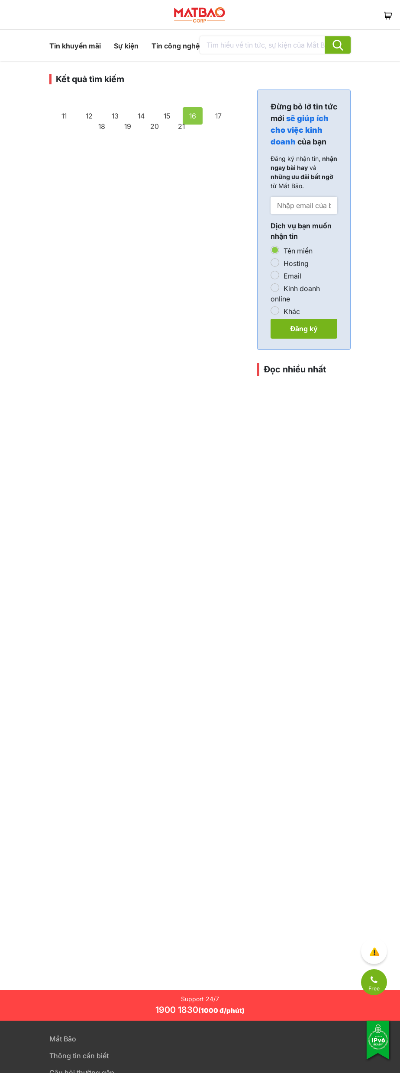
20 (154, 126)
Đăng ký (304, 328)
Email (292, 276)
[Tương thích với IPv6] (378, 1046)
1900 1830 (200, 1010)
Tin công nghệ (176, 46)
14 (141, 116)
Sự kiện (126, 46)
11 (64, 116)
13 (115, 116)
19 (127, 126)
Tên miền (298, 251)
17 (218, 116)
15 (167, 116)
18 (101, 126)
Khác (292, 311)
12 (89, 116)
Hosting (296, 263)
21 (181, 126)
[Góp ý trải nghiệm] (374, 951)
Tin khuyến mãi (75, 46)
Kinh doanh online (295, 293)
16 (192, 116)
